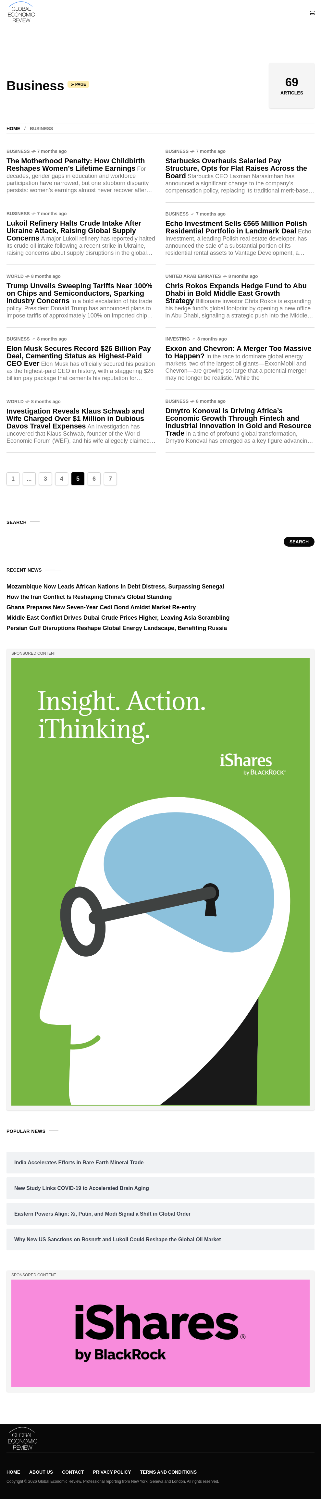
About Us (41, 1472)
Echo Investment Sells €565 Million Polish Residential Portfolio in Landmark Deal (236, 227)
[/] (313, 12)
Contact (73, 1472)
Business (18, 151)
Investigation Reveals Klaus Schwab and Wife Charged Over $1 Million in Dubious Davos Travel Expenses (75, 418)
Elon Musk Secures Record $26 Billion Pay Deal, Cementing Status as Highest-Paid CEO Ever (78, 355)
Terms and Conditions (168, 1472)
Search (299, 541)
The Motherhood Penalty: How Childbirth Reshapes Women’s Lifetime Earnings (75, 164)
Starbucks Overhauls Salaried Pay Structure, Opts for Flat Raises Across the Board (236, 168)
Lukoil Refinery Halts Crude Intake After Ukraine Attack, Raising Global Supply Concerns (73, 230)
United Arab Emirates (193, 276)
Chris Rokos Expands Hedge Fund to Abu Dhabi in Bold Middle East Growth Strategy (236, 293)
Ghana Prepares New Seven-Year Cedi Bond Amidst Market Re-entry (101, 607)
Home (13, 128)
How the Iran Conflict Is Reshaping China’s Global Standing (89, 597)
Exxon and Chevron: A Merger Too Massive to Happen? (239, 352)
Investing (178, 338)
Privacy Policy (112, 1472)
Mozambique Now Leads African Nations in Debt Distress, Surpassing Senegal (115, 586)
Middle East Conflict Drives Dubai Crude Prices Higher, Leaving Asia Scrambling (118, 617)
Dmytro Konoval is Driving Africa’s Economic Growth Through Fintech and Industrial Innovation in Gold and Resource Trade (239, 422)
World (15, 276)
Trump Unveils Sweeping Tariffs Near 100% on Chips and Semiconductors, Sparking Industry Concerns (79, 293)
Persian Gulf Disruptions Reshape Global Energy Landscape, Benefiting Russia (116, 628)
